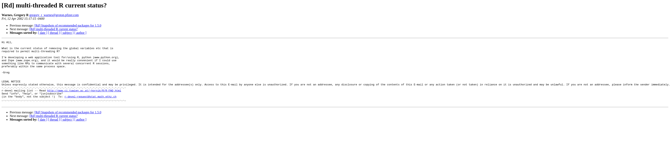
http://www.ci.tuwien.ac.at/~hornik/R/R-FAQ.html (84, 101)
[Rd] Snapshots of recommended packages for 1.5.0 (67, 25)
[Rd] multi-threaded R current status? (53, 29)
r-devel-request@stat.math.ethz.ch (90, 108)
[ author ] (80, 32)
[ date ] (42, 32)
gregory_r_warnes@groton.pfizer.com (54, 15)
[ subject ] (67, 32)
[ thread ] (54, 32)
